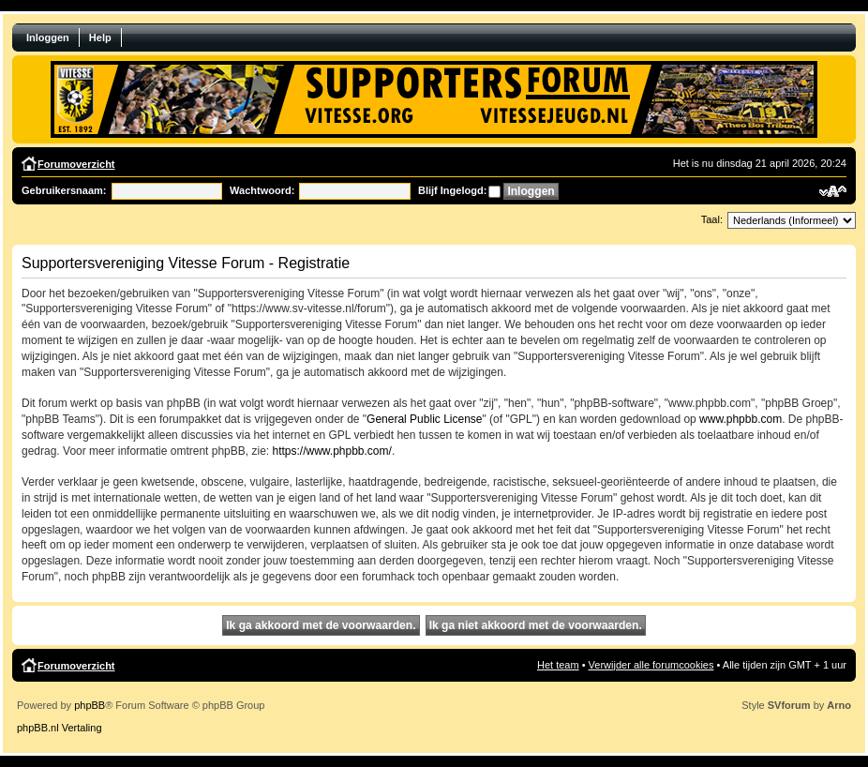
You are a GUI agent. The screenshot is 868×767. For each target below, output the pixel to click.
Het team (558, 664)
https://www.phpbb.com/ (331, 451)
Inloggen (47, 37)
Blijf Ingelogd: (452, 190)
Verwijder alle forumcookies (651, 664)
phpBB (89, 705)
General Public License (424, 419)
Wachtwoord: (262, 190)
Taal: (712, 219)
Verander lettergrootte (832, 191)
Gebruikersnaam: (64, 190)
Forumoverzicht (76, 164)
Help (100, 37)
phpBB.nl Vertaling (59, 727)
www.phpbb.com (740, 419)
